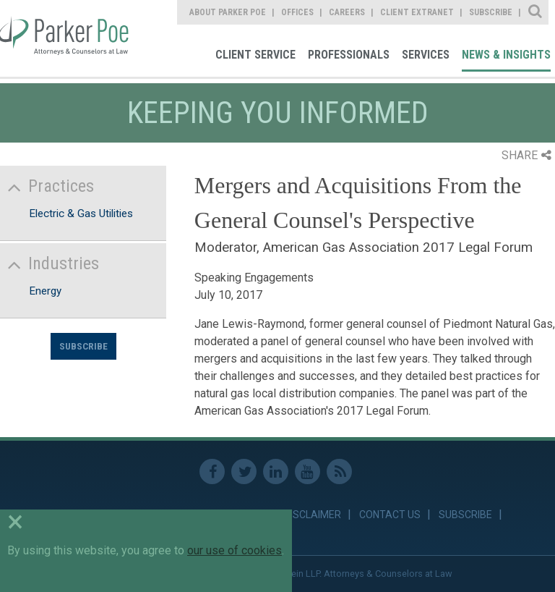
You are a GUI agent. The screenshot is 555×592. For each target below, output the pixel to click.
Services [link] (425, 55)
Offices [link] (297, 12)
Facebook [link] (212, 471)
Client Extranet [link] (417, 12)
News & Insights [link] (506, 55)
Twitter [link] (244, 471)
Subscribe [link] (490, 12)
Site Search (535, 12)
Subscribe (83, 346)
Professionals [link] (349, 55)
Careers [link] (347, 12)
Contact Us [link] (390, 514)
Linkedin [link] (275, 471)
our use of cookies (234, 550)
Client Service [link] (255, 55)
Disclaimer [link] (312, 514)
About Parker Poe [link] (227, 12)
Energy (45, 290)
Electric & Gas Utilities (81, 213)
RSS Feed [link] (339, 471)
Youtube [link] (307, 471)
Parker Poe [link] (66, 38)
